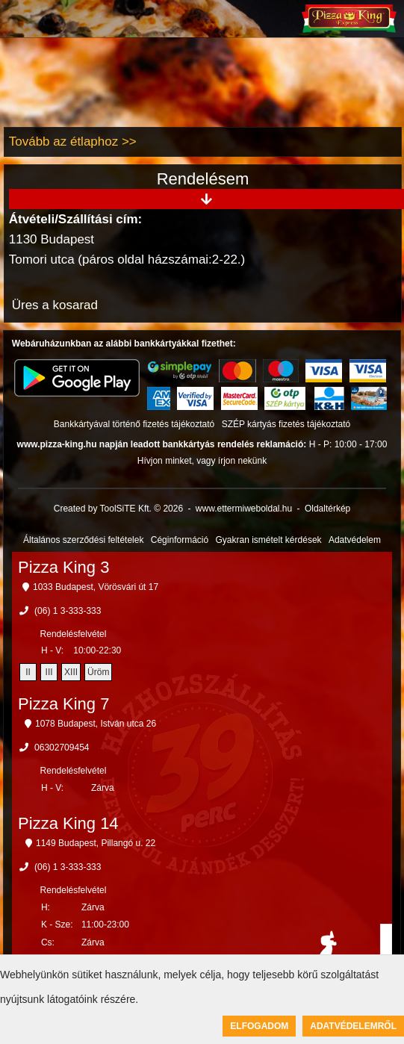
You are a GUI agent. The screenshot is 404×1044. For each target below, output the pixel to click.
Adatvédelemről (353, 1026)
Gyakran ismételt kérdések (269, 540)
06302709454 (61, 747)
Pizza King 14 (68, 823)
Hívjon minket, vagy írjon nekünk (202, 461)
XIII (71, 672)
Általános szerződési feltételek (83, 540)
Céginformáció (179, 540)
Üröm (98, 672)
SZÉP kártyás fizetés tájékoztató (286, 424)
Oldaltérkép (327, 508)
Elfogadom (259, 1026)
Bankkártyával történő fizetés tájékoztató (134, 424)
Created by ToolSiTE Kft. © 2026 (118, 508)
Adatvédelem (355, 540)
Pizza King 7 (63, 704)
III (49, 672)
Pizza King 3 (63, 567)
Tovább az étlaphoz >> (73, 141)
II (28, 672)
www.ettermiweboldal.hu (244, 508)
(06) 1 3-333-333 (67, 611)
